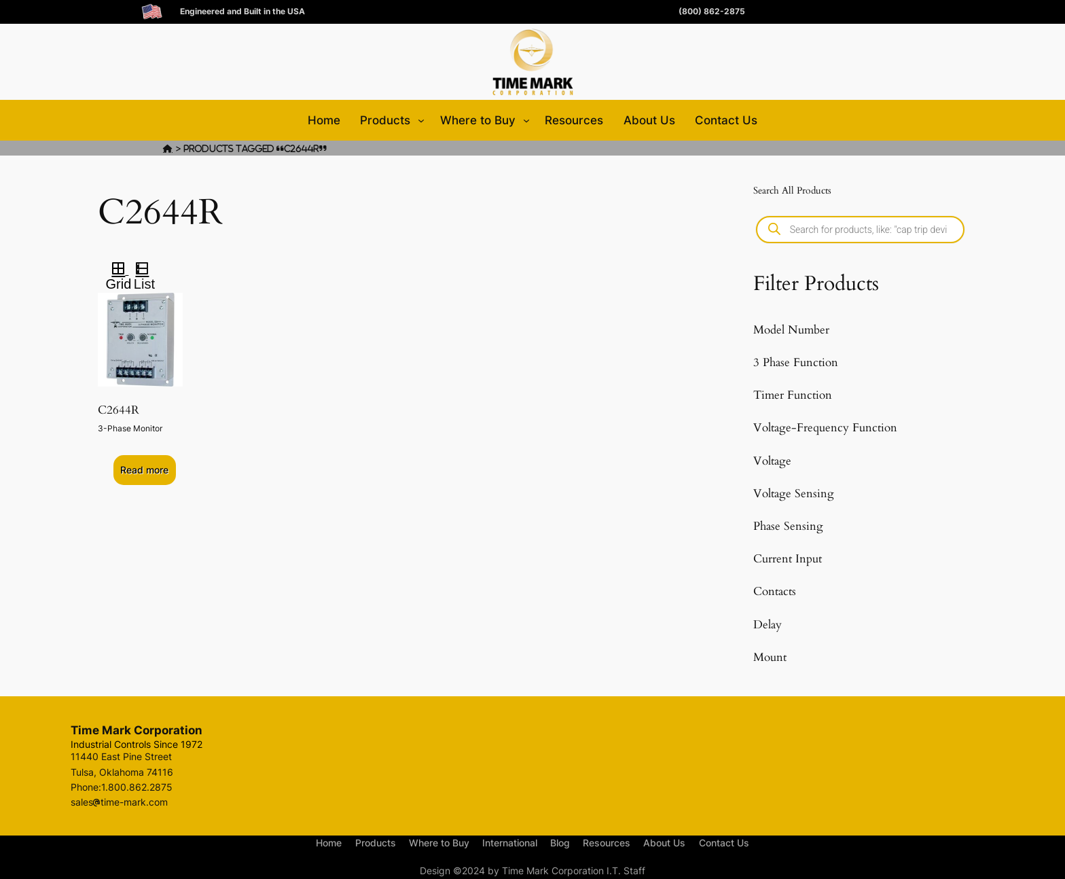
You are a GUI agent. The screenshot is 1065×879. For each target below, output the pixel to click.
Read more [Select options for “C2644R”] (144, 470)
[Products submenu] (421, 120)
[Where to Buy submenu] (526, 120)
